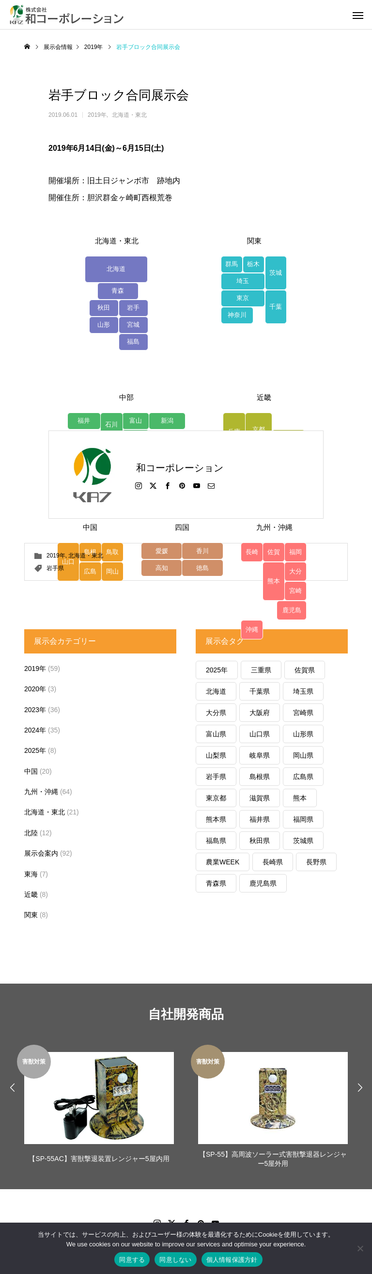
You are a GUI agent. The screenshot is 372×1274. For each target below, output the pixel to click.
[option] (99, 1107)
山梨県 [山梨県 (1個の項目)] (216, 755)
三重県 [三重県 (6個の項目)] (261, 670)
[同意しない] (360, 1248)
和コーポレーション (179, 467)
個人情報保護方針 (232, 1259)
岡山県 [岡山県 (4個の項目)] (303, 755)
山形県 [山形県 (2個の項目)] (303, 734)
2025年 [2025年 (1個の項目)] (217, 670)
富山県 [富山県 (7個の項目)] (216, 734)
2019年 (97, 114)
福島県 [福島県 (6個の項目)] (216, 840)
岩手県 (55, 568)
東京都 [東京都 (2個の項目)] (216, 798)
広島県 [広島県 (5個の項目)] (303, 776)
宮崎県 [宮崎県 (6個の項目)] (303, 713)
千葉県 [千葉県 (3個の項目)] (259, 691)
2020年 (35, 689)
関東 (31, 915)
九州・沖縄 (41, 792)
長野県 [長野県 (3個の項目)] (316, 862)
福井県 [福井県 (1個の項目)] (259, 819)
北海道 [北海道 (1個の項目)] (216, 691)
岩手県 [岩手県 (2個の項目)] (216, 776)
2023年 (35, 710)
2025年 (35, 750)
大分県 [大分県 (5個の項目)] (216, 713)
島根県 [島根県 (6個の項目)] (259, 776)
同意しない (175, 1259)
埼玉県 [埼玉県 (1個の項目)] (303, 691)
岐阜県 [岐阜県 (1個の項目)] (259, 755)
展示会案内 (41, 853)
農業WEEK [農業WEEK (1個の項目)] (222, 862)
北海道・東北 (129, 114)
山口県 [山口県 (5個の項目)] (259, 734)
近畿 (31, 894)
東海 (31, 874)
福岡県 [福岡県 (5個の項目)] (303, 819)
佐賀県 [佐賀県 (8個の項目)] (304, 670)
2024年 (35, 730)
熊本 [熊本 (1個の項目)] (300, 798)
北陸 (31, 833)
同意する (132, 1259)
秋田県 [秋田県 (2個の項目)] (259, 840)
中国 (31, 771)
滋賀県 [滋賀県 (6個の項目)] (259, 798)
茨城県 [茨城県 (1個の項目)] (303, 840)
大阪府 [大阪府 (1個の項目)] (259, 713)
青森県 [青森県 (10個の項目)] (216, 883)
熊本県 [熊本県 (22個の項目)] (216, 819)
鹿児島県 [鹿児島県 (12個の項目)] (263, 883)
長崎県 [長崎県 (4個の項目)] (273, 862)
